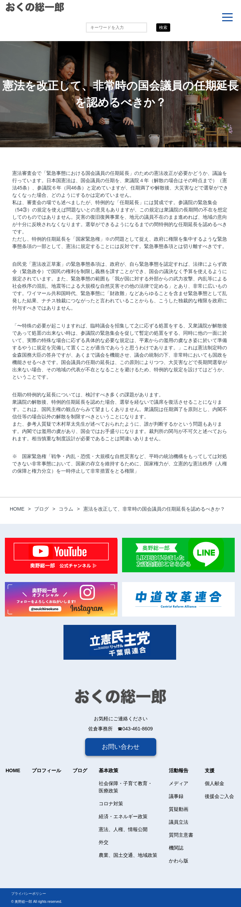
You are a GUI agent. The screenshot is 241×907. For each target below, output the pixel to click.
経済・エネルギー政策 (123, 816)
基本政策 (108, 770)
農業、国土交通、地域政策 (128, 855)
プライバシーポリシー (28, 894)
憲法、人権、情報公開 (123, 829)
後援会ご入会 (219, 796)
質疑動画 (178, 809)
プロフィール (46, 770)
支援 (209, 770)
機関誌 (176, 848)
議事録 (176, 796)
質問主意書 (181, 835)
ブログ (80, 770)
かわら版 (178, 860)
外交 (103, 842)
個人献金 (214, 783)
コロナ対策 (111, 803)
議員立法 (178, 822)
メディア (178, 783)
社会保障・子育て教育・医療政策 (125, 787)
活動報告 (178, 770)
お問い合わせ (121, 746)
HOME (13, 770)
